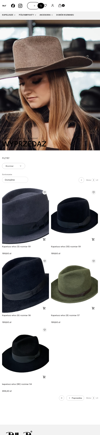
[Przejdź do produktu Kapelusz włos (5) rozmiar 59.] (25, 216)
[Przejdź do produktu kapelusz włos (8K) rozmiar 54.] (25, 354)
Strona (88, 180)
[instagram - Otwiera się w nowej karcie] (20, 5)
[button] (41, 6)
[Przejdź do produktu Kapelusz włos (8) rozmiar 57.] (74, 285)
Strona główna (7, 138)
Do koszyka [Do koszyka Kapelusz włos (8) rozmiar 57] (93, 308)
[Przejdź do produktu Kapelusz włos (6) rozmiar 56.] (25, 285)
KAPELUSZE (19, 138)
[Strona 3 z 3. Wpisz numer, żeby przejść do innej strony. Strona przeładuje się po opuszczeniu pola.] (93, 180)
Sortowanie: (7, 174)
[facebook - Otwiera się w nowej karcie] (13, 5)
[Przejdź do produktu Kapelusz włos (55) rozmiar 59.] (74, 216)
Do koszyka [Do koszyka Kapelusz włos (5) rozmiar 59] (44, 239)
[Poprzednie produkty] (75, 398)
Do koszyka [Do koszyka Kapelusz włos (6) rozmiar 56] (44, 308)
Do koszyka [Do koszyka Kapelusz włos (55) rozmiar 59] (93, 239)
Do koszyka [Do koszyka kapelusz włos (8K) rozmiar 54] (44, 377)
